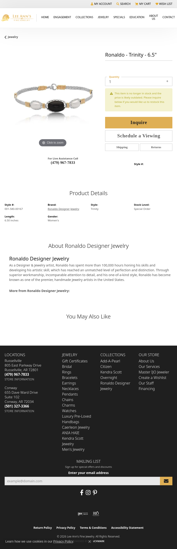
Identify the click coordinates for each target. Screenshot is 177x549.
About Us (153, 17)
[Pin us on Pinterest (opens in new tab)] (95, 492)
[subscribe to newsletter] (166, 481)
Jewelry (103, 17)
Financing (147, 388)
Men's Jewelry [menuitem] (73, 449)
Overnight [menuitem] (108, 377)
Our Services (149, 366)
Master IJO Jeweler (154, 372)
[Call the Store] (17, 374)
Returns (156, 147)
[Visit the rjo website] (95, 513)
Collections (84, 17)
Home (45, 17)
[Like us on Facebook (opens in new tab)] (81, 492)
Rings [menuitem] (66, 372)
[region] (52, 100)
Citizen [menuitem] (106, 366)
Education (137, 17)
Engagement (62, 17)
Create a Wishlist (152, 377)
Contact (168, 17)
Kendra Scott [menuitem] (111, 372)
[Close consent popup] (89, 541)
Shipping (122, 147)
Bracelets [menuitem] (69, 377)
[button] (101, 4)
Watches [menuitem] (69, 410)
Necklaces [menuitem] (70, 388)
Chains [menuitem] (67, 399)
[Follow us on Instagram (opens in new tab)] (88, 492)
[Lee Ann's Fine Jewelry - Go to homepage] (18, 18)
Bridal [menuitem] (67, 366)
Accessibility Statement (127, 528)
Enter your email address (88, 473)
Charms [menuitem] (68, 405)
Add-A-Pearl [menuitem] (110, 361)
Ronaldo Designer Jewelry (63, 209)
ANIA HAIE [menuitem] (70, 432)
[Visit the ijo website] (83, 513)
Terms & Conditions (93, 528)
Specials (119, 17)
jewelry (13, 37)
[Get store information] (19, 379)
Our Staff (146, 383)
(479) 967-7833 (63, 163)
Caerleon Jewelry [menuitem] (76, 427)
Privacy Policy (65, 528)
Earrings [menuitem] (69, 383)
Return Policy (42, 528)
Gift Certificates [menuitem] (75, 361)
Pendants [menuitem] (70, 394)
